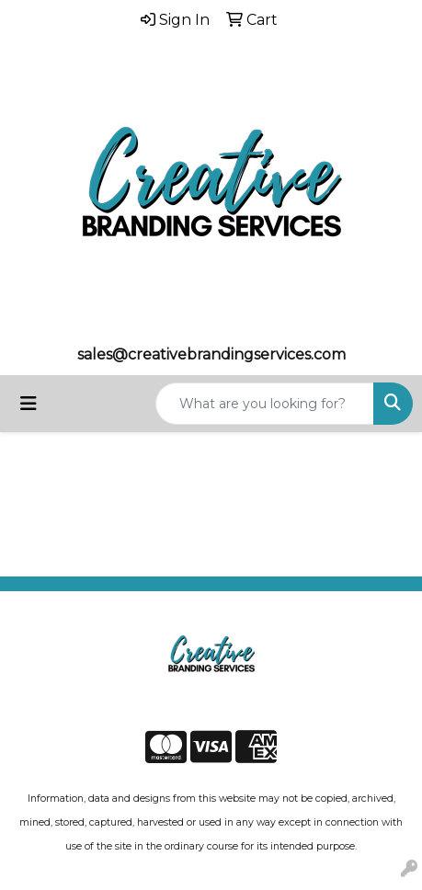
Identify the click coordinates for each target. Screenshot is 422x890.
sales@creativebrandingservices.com (211, 354)
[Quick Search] (264, 403)
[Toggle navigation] (28, 403)
